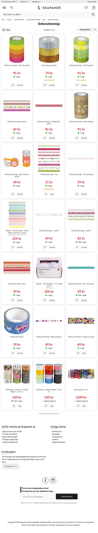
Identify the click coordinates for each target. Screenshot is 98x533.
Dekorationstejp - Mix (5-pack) (81, 65)
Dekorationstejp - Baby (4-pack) (48, 337)
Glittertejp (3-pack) (48, 65)
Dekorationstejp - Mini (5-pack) (81, 174)
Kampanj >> (36, 2)
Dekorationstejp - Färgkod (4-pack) (48, 123)
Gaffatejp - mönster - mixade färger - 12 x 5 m (16, 391)
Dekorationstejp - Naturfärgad (81, 122)
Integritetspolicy (58, 442)
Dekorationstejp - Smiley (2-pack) (81, 337)
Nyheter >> (24, 2)
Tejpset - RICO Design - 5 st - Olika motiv (49, 285)
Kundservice (57, 431)
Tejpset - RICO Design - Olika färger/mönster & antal (16, 232)
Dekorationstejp (16, 337)
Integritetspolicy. (70, 503)
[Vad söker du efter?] (49, 14)
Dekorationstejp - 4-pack (81, 231)
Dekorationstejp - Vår (49, 174)
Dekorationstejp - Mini (17, 284)
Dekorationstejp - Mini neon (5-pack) (17, 175)
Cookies (55, 439)
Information (92, 2)
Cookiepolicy (57, 437)
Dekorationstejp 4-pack (17, 122)
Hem (3, 20)
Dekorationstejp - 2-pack (49, 231)
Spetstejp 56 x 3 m (81, 390)
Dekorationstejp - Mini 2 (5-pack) (81, 284)
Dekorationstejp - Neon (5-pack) (16, 65)
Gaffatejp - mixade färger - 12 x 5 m (49, 391)
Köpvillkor (56, 434)
